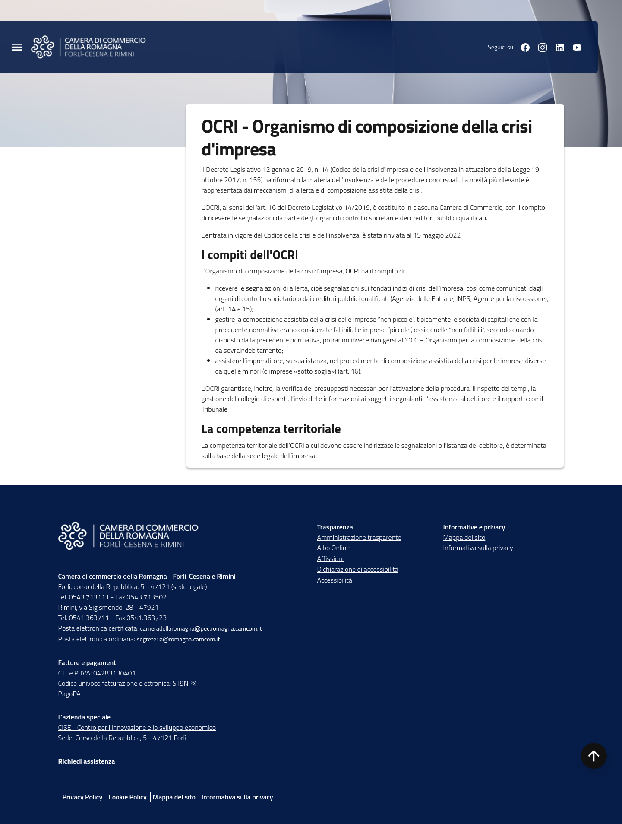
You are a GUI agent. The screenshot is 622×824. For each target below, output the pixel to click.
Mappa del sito (464, 537)
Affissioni (330, 558)
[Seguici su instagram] (539, 46)
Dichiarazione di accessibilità (357, 569)
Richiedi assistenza (86, 761)
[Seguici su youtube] (573, 46)
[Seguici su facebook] (521, 46)
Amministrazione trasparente (359, 537)
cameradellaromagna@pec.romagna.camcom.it (201, 628)
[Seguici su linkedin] (556, 46)
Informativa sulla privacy (478, 547)
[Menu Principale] (17, 47)
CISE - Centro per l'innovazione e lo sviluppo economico (137, 727)
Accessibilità (334, 580)
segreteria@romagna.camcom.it (178, 639)
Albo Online (333, 547)
